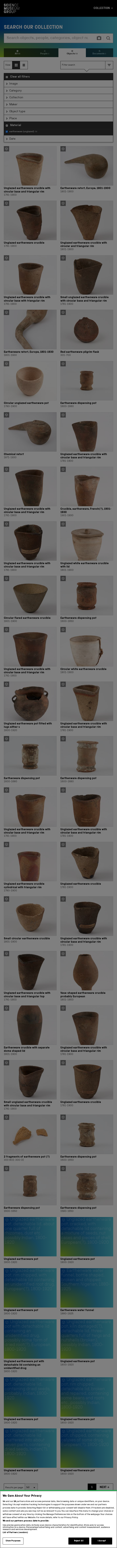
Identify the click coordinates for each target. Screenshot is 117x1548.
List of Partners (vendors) (15, 1537)
